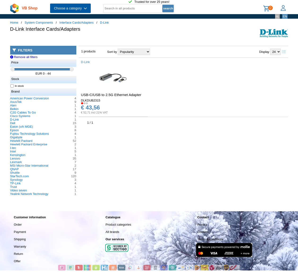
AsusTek (16, 102)
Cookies (202, 232)
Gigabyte (16, 137)
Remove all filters (24, 57)
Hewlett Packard (21, 141)
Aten (13, 105)
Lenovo (15, 158)
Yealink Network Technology (29, 194)
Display (264, 52)
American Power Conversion (29, 98)
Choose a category (70, 8)
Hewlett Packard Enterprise (29, 144)
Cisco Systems (20, 116)
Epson (14, 130)
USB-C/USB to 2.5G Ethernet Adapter (111, 95)
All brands (112, 232)
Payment (20, 232)
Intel (13, 151)
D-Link (104, 22)
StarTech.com (19, 176)
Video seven (18, 190)
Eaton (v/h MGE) (21, 126)
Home (14, 22)
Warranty (20, 246)
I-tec (13, 148)
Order (18, 224)
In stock (17, 85)
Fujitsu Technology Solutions (29, 133)
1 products (88, 51)
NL (278, 16)
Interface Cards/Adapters (77, 22)
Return (18, 254)
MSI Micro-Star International (29, 165)
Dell (12, 123)
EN (285, 16)
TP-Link (15, 183)
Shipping (20, 239)
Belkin (14, 109)
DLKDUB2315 (90, 100)
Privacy (202, 224)
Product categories (118, 224)
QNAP (14, 169)
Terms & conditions (210, 239)
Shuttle (15, 172)
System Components (39, 22)
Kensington (18, 155)
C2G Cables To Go (23, 112)
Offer (17, 261)
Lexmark (16, 162)
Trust (13, 187)
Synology (16, 179)
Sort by (112, 52)
